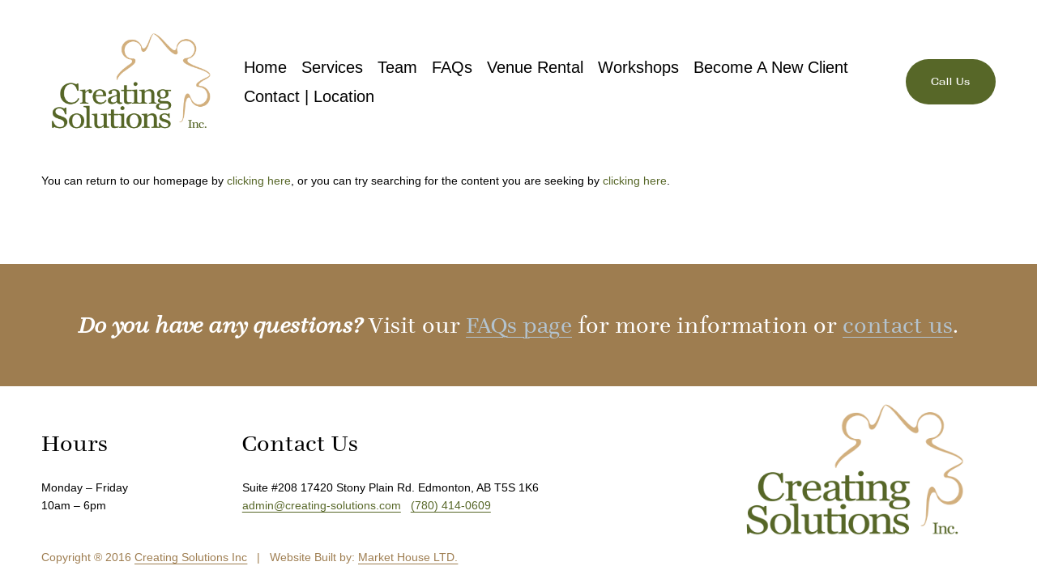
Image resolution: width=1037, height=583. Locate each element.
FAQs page (519, 325)
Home (265, 67)
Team (397, 67)
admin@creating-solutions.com (321, 505)
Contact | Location (309, 96)
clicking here (259, 180)
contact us (898, 325)
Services (332, 67)
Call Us (951, 81)
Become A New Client (770, 67)
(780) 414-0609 (451, 505)
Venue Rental (535, 67)
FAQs (452, 67)
